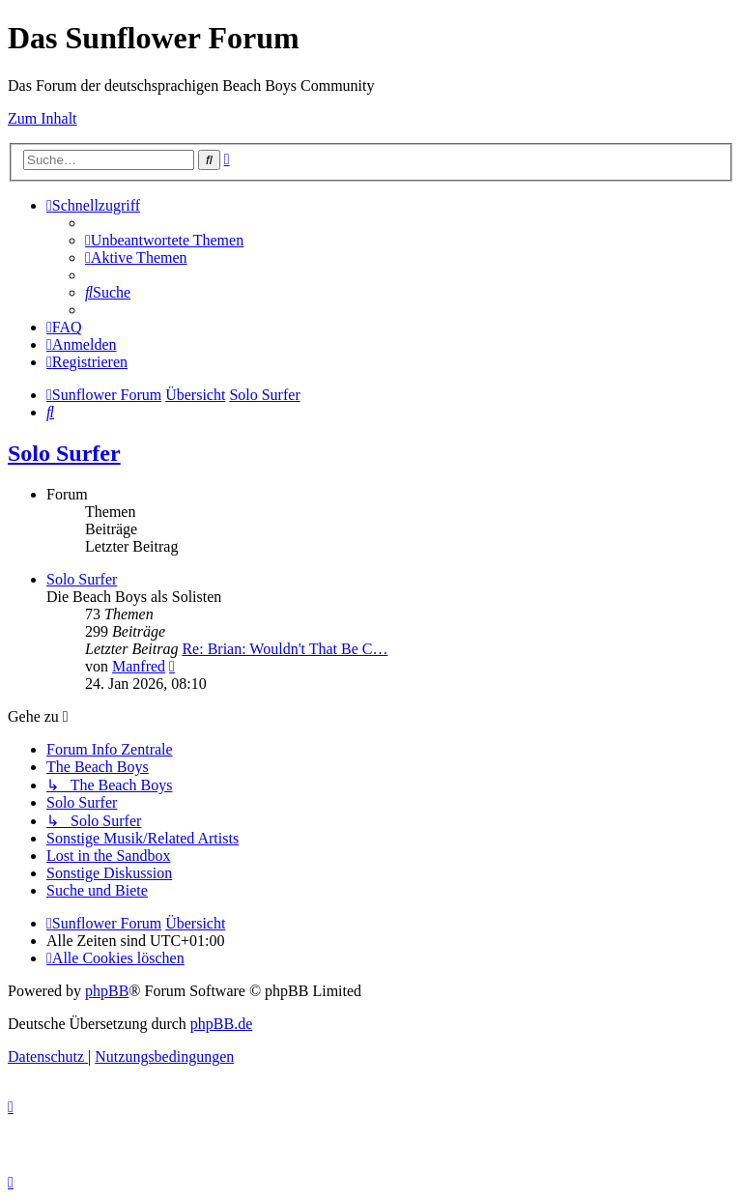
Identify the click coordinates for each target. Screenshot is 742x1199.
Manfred (138, 666)
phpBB (106, 991)
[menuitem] (164, 240)
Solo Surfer (64, 453)
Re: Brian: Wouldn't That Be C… (284, 649)
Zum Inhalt (42, 118)
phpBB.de (221, 1023)
